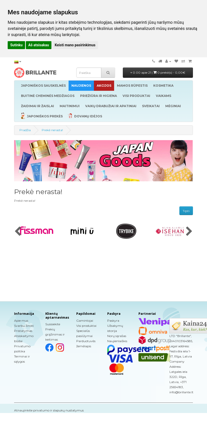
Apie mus (21, 320)
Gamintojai (84, 320)
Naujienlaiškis (117, 341)
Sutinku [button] (16, 45)
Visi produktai (86, 326)
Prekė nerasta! (52, 130)
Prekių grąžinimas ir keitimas (55, 334)
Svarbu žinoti (24, 326)
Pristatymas (23, 331)
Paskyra (113, 320)
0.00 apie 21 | (157, 72)
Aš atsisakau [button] (38, 45)
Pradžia (25, 130)
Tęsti (186, 211)
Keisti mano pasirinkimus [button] (75, 45)
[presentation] (17, 231)
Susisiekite (52, 324)
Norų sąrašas (116, 336)
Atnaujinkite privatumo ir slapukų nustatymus (49, 410)
